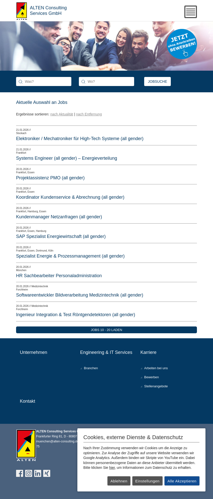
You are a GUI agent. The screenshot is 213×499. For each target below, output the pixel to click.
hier (112, 468)
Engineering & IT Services (106, 352)
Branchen (91, 368)
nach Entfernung (89, 114)
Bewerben (151, 377)
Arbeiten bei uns (156, 368)
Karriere (148, 352)
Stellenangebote (156, 386)
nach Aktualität (61, 114)
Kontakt (27, 401)
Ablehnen (119, 481)
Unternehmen (33, 352)
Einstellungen (147, 481)
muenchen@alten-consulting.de (57, 441)
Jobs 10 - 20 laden (106, 330)
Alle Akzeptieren (182, 481)
